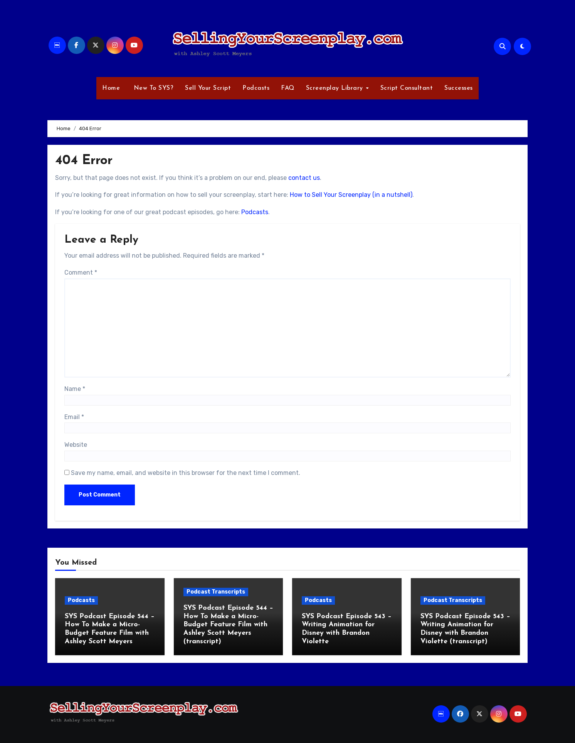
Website (75, 444)
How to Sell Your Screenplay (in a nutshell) (351, 194)
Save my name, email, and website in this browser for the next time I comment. (185, 472)
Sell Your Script (208, 88)
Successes (458, 88)
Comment (80, 272)
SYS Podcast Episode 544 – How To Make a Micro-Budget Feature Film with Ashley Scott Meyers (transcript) (228, 624)
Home (111, 88)
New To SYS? (152, 88)
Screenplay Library (335, 88)
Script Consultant (406, 88)
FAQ (287, 88)
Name (74, 388)
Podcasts (255, 88)
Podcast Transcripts (216, 592)
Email (74, 417)
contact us (304, 177)
